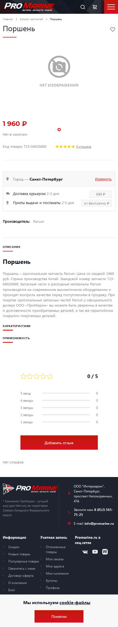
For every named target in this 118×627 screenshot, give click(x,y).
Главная (8, 19)
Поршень (56, 19)
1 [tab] (59, 129)
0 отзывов (83, 146)
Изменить (103, 178)
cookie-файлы (74, 602)
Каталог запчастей (31, 19)
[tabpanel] (59, 71)
